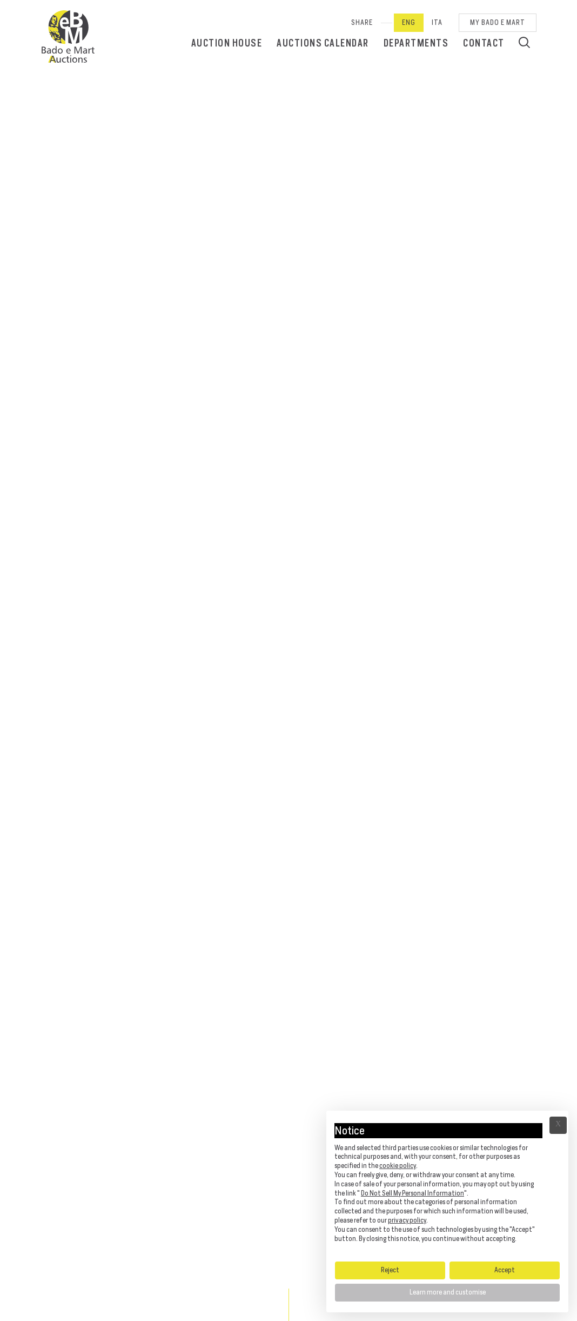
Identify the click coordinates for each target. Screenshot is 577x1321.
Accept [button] (504, 1270)
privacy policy (407, 1220)
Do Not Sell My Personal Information (412, 1193)
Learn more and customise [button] (448, 1292)
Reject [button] (390, 1270)
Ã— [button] (558, 1125)
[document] (447, 1185)
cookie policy (397, 1165)
